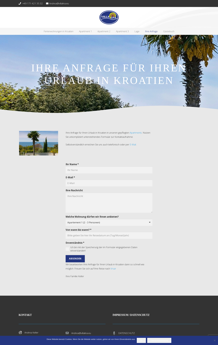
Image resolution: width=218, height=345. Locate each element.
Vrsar (113, 268)
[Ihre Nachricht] (109, 203)
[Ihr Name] (109, 170)
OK (141, 340)
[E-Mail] (109, 183)
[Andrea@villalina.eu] (68, 333)
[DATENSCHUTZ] (115, 333)
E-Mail (133, 144)
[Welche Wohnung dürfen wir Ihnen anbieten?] (109, 222)
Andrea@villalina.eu (81, 333)
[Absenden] (75, 258)
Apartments (136, 132)
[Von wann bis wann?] (109, 235)
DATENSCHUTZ (126, 333)
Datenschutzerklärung (159, 340)
